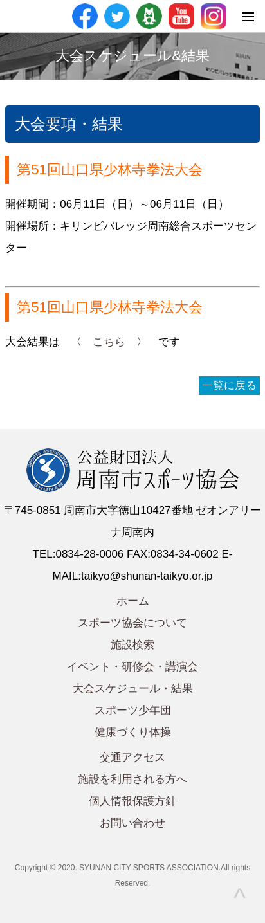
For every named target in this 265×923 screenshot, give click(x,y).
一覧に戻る (229, 385)
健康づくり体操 (133, 732)
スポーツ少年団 (133, 710)
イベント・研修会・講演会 (132, 667)
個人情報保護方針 (132, 801)
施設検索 (132, 645)
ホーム (132, 601)
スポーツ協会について (132, 623)
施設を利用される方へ (132, 779)
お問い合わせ (132, 823)
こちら (109, 342)
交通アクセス (132, 757)
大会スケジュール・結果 (133, 688)
